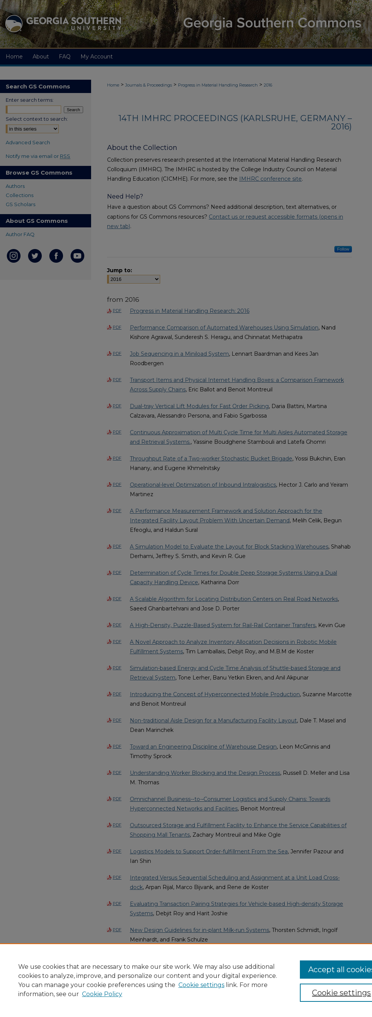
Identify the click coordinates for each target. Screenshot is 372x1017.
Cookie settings (201, 985)
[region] (186, 980)
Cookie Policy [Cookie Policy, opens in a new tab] (102, 994)
